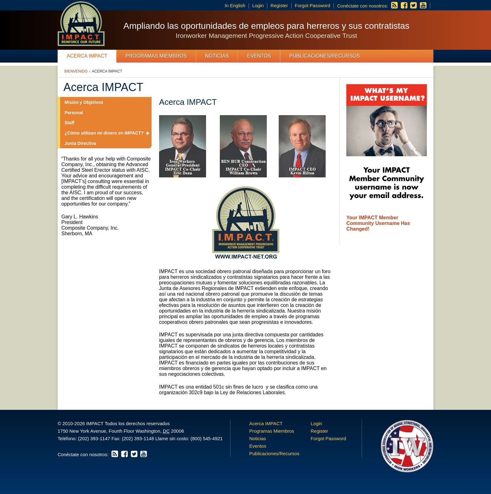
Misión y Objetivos (84, 102)
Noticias (217, 56)
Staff (69, 122)
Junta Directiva (80, 143)
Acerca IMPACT (87, 56)
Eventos (259, 56)
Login (258, 5)
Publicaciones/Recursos (324, 56)
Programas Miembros (156, 56)
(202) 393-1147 (94, 438)
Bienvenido (76, 71)
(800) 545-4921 (206, 438)
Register (279, 5)
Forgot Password (312, 5)
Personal (74, 112)
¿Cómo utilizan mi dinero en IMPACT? (104, 132)
